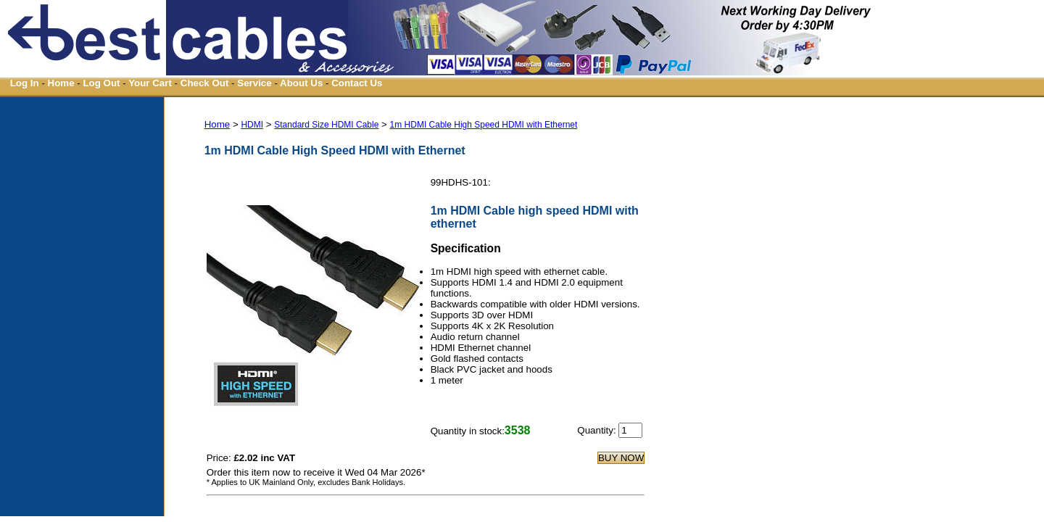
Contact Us (356, 83)
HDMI (252, 125)
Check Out (205, 83)
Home (61, 83)
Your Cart (150, 83)
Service (254, 83)
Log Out (101, 83)
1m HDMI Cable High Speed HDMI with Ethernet (484, 125)
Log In (24, 83)
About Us (301, 83)
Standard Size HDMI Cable (326, 125)
